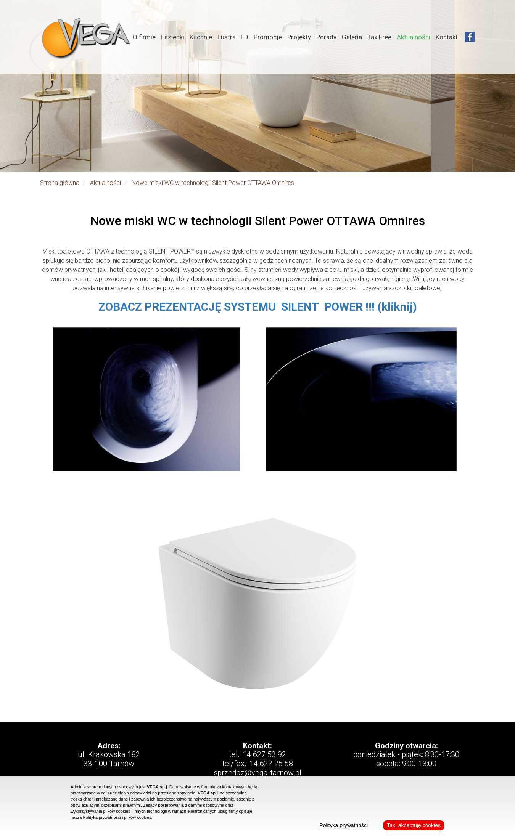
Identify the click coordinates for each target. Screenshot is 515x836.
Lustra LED (232, 37)
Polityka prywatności (343, 825)
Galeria (352, 37)
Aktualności (413, 37)
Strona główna (59, 182)
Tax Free (379, 37)
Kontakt (447, 37)
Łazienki (172, 37)
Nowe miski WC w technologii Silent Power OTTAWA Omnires (213, 182)
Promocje (268, 37)
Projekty (299, 37)
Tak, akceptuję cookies (414, 825)
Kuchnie (201, 37)
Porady (326, 37)
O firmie (144, 37)
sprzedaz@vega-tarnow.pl (257, 772)
